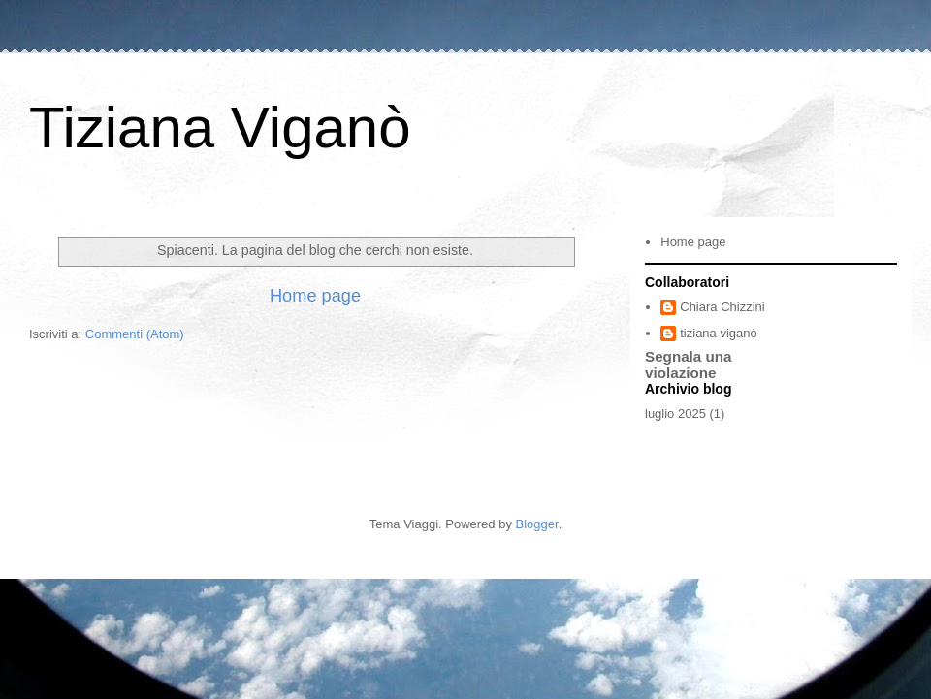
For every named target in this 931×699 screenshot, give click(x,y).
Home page (315, 295)
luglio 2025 (675, 413)
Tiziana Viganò (220, 127)
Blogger (537, 524)
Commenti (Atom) (134, 334)
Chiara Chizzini (722, 307)
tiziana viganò (718, 333)
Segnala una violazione (688, 364)
